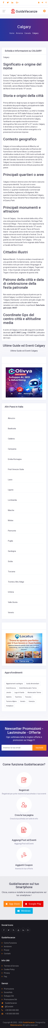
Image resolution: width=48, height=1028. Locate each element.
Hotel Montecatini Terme (28, 688)
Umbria (11, 592)
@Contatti (7, 1007)
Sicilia (10, 561)
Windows (24, 911)
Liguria (10, 490)
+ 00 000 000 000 (10, 1010)
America (19, 33)
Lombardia (12, 500)
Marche (11, 510)
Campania (12, 449)
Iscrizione (7, 946)
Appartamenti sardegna (14, 684)
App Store (13, 904)
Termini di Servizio (10, 966)
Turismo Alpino (11, 701)
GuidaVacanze (9, 1003)
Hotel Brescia (11, 688)
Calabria (11, 439)
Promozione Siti (9, 999)
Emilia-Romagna (15, 459)
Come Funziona (9, 943)
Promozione (8, 989)
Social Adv (7, 992)
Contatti (6, 954)
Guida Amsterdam (32, 684)
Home (11, 33)
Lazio (10, 480)
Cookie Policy (8, 969)
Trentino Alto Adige (16, 582)
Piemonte (12, 531)
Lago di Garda (19, 692)
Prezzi (5, 950)
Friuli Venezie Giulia (16, 469)
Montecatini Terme (34, 692)
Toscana (11, 572)
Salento (9, 697)
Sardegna (12, 551)
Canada (27, 33)
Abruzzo (11, 418)
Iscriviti (39, 747)
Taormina (18, 697)
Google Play (33, 904)
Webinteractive (16, 1025)
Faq (4, 977)
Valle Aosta (12, 602)
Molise (10, 520)
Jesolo (8, 692)
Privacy (6, 973)
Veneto (11, 613)
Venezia (32, 701)
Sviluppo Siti (8, 996)
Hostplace (9, 706)
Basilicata (12, 429)
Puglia (10, 541)
